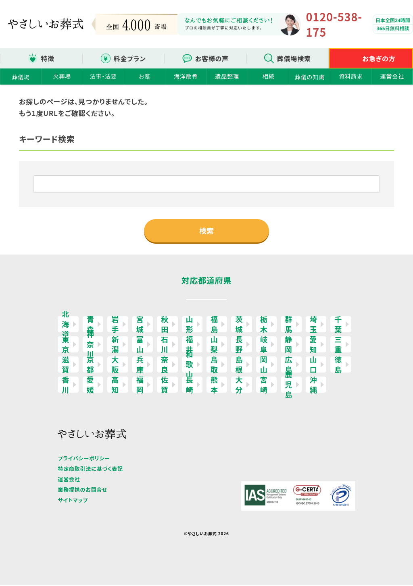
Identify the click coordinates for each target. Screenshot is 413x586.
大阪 (115, 366)
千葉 (338, 325)
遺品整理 (227, 76)
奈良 (165, 366)
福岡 (140, 386)
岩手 (115, 325)
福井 (190, 346)
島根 (239, 366)
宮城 (140, 325)
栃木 (264, 325)
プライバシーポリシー (84, 459)
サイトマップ (73, 501)
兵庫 (140, 366)
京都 (90, 366)
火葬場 (62, 76)
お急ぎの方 (379, 58)
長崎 (190, 386)
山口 (313, 366)
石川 (165, 346)
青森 (90, 325)
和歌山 (190, 366)
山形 (190, 325)
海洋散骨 (186, 76)
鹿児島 (288, 386)
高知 (115, 386)
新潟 (115, 346)
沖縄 (313, 386)
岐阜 (264, 346)
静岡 (288, 346)
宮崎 (264, 386)
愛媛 (90, 386)
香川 (65, 386)
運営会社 (392, 76)
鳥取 (214, 366)
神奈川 (90, 346)
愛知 (313, 346)
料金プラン (130, 58)
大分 (239, 386)
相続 (269, 76)
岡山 (264, 366)
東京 (65, 346)
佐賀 (165, 386)
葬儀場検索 (294, 58)
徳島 (338, 366)
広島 (288, 366)
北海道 (65, 325)
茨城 (239, 325)
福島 (214, 325)
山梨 (214, 346)
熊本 (214, 386)
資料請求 (351, 76)
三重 (338, 346)
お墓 (144, 76)
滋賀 (65, 366)
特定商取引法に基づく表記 (90, 470)
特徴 (47, 58)
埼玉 (313, 325)
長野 (239, 346)
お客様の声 (212, 58)
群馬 (288, 325)
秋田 (165, 325)
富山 (140, 346)
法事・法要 (103, 76)
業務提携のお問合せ (82, 491)
